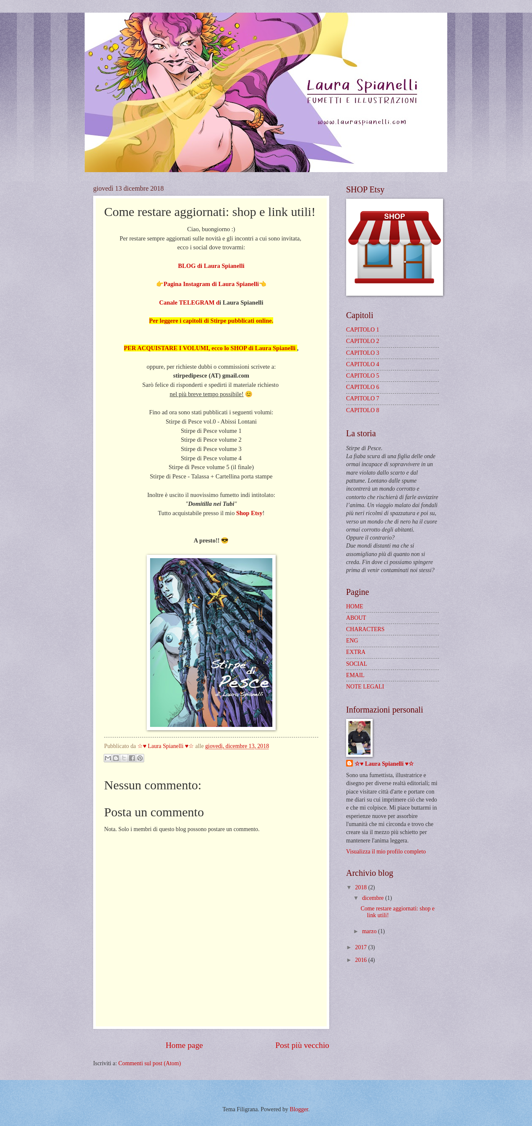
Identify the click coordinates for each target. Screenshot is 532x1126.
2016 (361, 960)
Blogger (299, 1109)
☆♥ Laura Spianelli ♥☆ (384, 764)
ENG (352, 640)
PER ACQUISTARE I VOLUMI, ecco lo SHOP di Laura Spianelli (210, 348)
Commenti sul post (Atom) (149, 1063)
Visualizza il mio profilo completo (386, 851)
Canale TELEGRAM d (189, 302)
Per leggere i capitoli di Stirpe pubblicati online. (211, 320)
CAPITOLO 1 (362, 330)
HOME (354, 606)
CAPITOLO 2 (362, 341)
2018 (361, 887)
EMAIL (355, 675)
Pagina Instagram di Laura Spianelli (211, 284)
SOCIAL (356, 664)
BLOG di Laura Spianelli (211, 265)
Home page (184, 1045)
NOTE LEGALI (365, 686)
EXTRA (355, 652)
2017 (361, 947)
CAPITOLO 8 (362, 410)
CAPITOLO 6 (362, 387)
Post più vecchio (302, 1045)
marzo (370, 931)
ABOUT (356, 618)
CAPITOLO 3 (362, 353)
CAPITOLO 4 (362, 364)
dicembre (373, 898)
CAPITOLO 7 (362, 398)
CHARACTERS (365, 629)
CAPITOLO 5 (362, 376)
